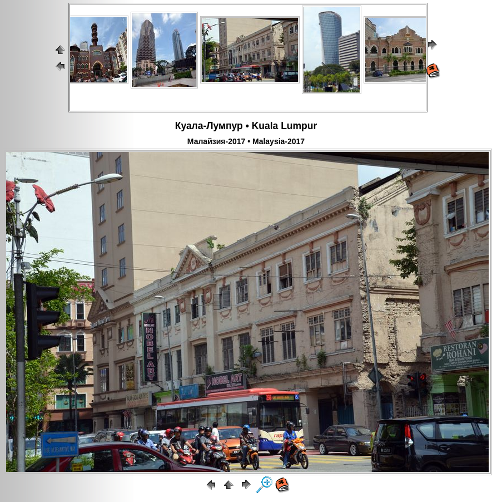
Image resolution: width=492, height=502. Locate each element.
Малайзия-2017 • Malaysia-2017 (246, 141)
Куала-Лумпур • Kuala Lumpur (246, 125)
